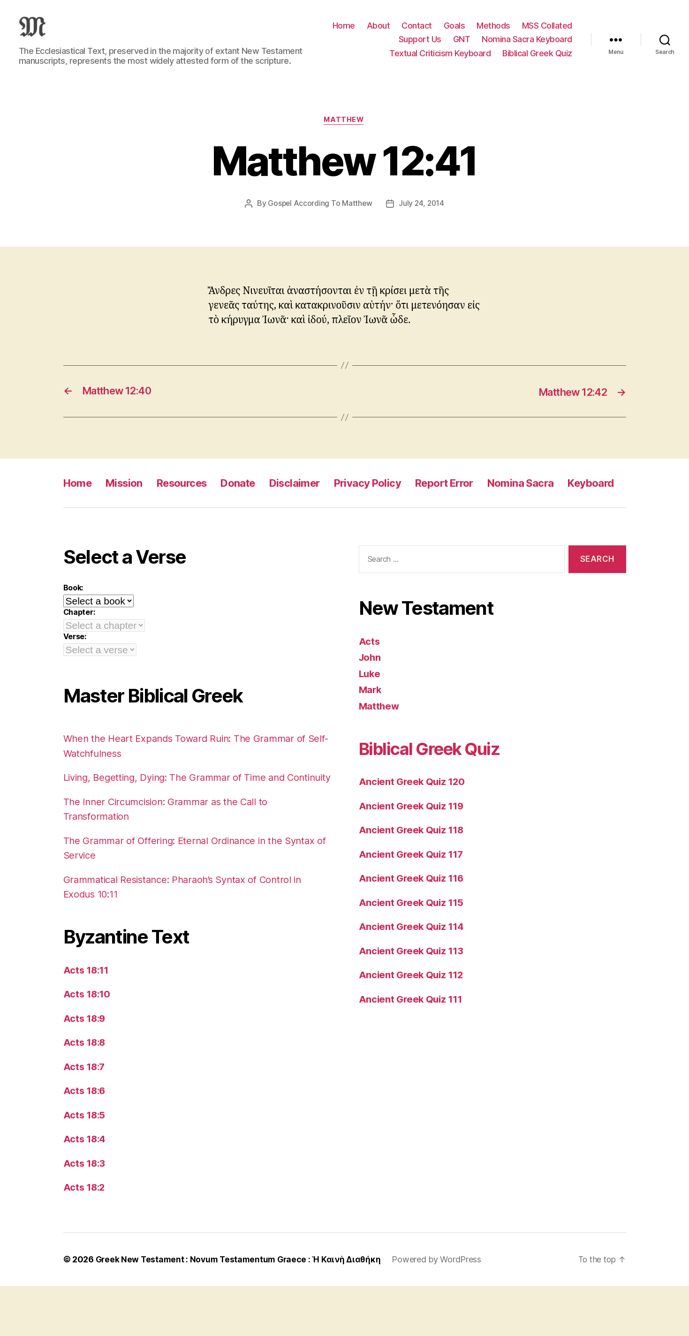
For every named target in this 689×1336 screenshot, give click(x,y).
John (370, 693)
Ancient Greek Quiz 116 (413, 914)
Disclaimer (314, 497)
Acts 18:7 (85, 1117)
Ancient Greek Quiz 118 (413, 865)
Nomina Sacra (558, 497)
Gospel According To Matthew (319, 218)
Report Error (475, 497)
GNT (461, 46)
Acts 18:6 (85, 1141)
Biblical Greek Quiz (537, 60)
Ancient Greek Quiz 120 (414, 817)
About (378, 33)
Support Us (420, 46)
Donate (253, 497)
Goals (454, 33)
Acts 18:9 (85, 1068)
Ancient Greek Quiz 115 (413, 938)
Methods (493, 33)
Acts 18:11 (87, 1020)
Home (344, 33)
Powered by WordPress (442, 1309)
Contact (416, 33)
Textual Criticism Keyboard (440, 60)
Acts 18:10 (88, 1044)
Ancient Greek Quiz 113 (413, 986)
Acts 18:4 (85, 1189)
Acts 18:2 (85, 1238)
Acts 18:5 (85, 1165)
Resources (192, 497)
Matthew (344, 134)
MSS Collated (547, 33)
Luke (370, 709)
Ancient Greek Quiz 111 (412, 1035)
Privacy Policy (392, 497)
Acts (369, 677)
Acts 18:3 (85, 1213)
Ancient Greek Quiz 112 (413, 1010)
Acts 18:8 (85, 1093)
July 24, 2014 (422, 218)
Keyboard (88, 518)
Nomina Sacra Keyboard (527, 46)
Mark (371, 725)
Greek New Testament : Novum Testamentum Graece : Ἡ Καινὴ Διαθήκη (241, 1309)
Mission (129, 497)
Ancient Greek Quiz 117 (413, 890)
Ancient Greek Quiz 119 (413, 841)
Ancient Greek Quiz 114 (413, 962)
